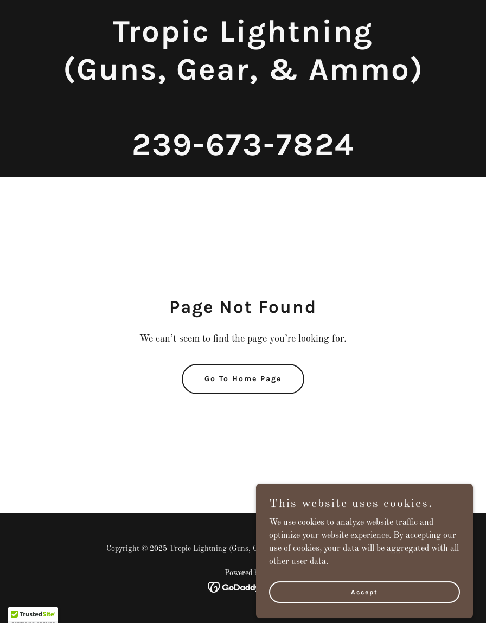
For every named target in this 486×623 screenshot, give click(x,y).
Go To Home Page (243, 378)
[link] (243, 153)
